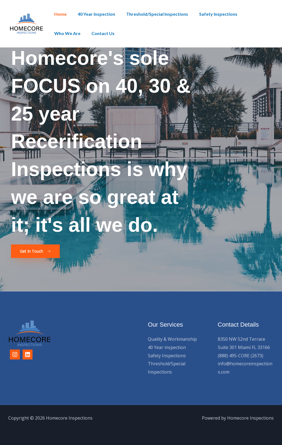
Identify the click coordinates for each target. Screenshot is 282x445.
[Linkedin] (27, 355)
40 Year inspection (167, 347)
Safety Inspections (210, 14)
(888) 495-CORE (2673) (240, 356)
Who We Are (251, 14)
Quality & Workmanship (172, 339)
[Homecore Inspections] (26, 23)
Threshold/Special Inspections (152, 14)
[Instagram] (15, 355)
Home (59, 14)
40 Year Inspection (93, 14)
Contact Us (64, 33)
